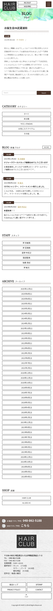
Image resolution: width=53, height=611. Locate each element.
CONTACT (39, 589)
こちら (25, 525)
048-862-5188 (32, 520)
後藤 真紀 (26, 262)
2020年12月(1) (26, 373)
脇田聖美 (26, 257)
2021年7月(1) (26, 363)
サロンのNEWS (26, 123)
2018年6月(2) (26, 466)
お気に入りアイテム (26, 128)
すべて (26, 114)
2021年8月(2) (26, 358)
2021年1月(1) (26, 368)
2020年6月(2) (26, 397)
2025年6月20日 (10, 207)
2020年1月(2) (26, 417)
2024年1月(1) (26, 323)
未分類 (7, 36)
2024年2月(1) (26, 318)
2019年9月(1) (26, 427)
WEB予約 (27, 6)
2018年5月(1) (26, 471)
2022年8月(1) (26, 343)
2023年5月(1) (26, 338)
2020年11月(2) (26, 377)
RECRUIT (27, 2)
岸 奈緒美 (20, 39)
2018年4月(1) (26, 476)
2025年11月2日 (10, 159)
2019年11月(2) (26, 422)
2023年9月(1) (26, 333)
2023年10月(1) (26, 328)
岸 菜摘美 (26, 247)
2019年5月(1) (26, 447)
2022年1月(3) (26, 353)
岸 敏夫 (20, 183)
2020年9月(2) (26, 387)
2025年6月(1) (26, 298)
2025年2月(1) (26, 308)
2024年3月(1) (26, 313)
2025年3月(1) (26, 303)
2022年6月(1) (26, 348)
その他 (26, 133)
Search (44, 93)
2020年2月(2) (26, 412)
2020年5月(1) (26, 402)
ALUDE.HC (26, 502)
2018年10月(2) (26, 461)
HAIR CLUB (26, 497)
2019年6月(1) (26, 442)
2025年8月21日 (10, 183)
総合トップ (14, 584)
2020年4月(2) (26, 407)
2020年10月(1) (26, 382)
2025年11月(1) (26, 288)
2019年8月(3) (26, 432)
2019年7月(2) (26, 437)
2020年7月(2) (26, 392)
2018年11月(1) (26, 457)
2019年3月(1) (26, 452)
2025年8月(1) (26, 293)
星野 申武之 (22, 207)
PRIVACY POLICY (13, 589)
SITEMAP (39, 584)
